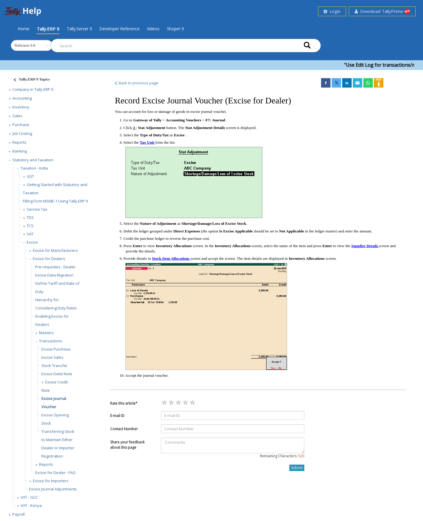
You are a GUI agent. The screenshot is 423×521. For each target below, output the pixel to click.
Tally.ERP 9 (48, 29)
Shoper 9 (175, 28)
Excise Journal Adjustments (53, 489)
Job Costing (22, 133)
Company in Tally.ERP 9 (32, 89)
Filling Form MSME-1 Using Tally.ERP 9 (55, 201)
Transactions (50, 341)
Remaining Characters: (282, 455)
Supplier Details (365, 246)
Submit (297, 467)
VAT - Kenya (31, 505)
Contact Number (124, 428)
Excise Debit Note (56, 373)
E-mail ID (117, 415)
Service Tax (37, 209)
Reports (19, 142)
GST (30, 176)
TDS (30, 217)
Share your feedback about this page (127, 445)
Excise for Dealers (49, 258)
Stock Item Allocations (171, 258)
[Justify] (29, 80)
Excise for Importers (50, 480)
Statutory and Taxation (32, 160)
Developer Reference (119, 28)
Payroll (18, 514)
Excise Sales (52, 357)
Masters (46, 332)
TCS (30, 225)
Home (23, 28)
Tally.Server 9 (79, 28)
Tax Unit (147, 142)
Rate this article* (123, 403)
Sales (17, 115)
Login (332, 11)
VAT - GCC (29, 497)
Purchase (20, 124)
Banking (19, 151)
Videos (153, 28)
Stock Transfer (54, 365)
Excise (32, 242)
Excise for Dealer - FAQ (55, 472)
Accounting (22, 98)
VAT (30, 234)
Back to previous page (136, 83)
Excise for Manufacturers (55, 250)
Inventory (20, 107)
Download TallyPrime (382, 11)
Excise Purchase (55, 349)
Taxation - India (34, 168)
